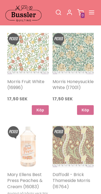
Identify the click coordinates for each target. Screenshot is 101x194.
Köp (40, 101)
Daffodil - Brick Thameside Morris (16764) (71, 172)
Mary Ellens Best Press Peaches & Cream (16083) (25, 172)
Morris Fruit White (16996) (25, 76)
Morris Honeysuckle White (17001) (73, 76)
